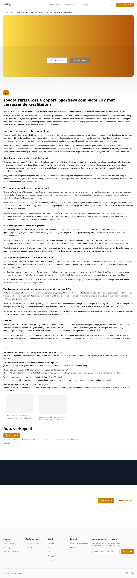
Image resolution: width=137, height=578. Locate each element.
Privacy (73, 547)
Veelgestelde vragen (34, 543)
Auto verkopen (55, 5)
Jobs (49, 547)
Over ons (51, 543)
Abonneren (127, 551)
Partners (51, 556)
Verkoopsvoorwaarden (79, 543)
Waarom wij (70, 5)
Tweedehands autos (11, 552)
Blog (11, 12)
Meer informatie (79, 60)
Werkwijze (7, 547)
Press (50, 552)
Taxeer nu (57, 60)
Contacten (83, 5)
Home (5, 12)
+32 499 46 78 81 (125, 5)
